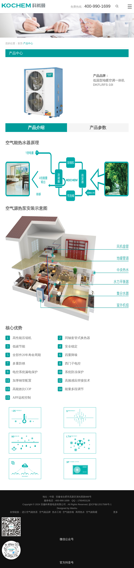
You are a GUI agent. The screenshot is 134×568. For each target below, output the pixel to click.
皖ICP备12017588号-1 (100, 504)
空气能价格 (68, 512)
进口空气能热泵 (30, 512)
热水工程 (56, 512)
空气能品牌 (45, 512)
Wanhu (73, 508)
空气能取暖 (91, 512)
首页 (20, 43)
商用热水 (80, 512)
